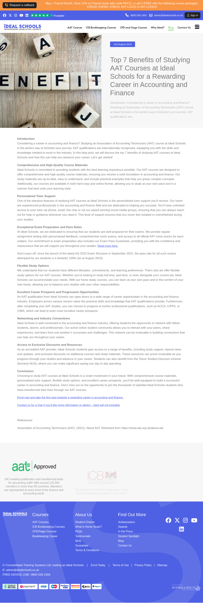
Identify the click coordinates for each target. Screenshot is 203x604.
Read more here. (109, 249)
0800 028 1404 (138, 15)
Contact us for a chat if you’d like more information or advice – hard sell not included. (72, 408)
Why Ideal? (157, 27)
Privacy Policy (145, 566)
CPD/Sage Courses (45, 532)
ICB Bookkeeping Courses (101, 27)
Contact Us (184, 27)
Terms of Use (122, 566)
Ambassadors (127, 523)
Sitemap (165, 566)
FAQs (79, 532)
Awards (123, 528)
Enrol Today (98, 566)
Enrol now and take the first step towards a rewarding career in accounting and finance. (73, 401)
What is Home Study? (89, 528)
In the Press (126, 532)
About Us (84, 515)
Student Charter (85, 523)
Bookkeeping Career (46, 537)
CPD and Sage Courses (133, 27)
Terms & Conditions (88, 551)
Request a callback (19, 5)
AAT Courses (74, 27)
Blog (171, 27)
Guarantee (82, 546)
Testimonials (83, 537)
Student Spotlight (129, 537)
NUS (78, 542)
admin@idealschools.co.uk (168, 15)
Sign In (192, 15)
